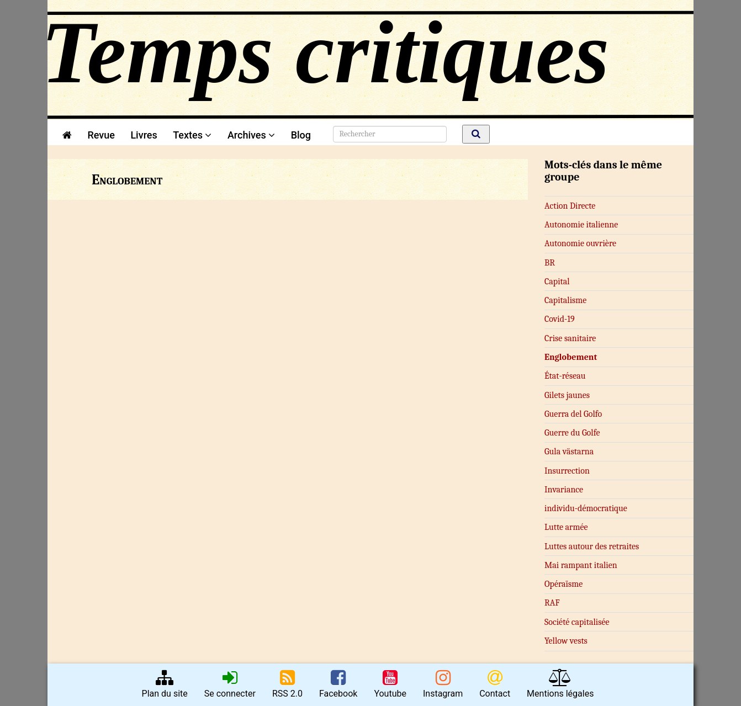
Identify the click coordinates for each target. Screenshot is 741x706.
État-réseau (564, 376)
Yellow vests (565, 641)
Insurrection (567, 471)
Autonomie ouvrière (580, 243)
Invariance (563, 490)
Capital (557, 281)
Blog (303, 135)
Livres (143, 135)
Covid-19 (559, 319)
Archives (251, 135)
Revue (100, 135)
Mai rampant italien (580, 565)
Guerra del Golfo (573, 414)
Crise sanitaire (570, 338)
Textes (192, 135)
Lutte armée (566, 527)
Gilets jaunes (567, 395)
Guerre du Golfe (572, 433)
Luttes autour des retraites (591, 546)
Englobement (570, 357)
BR (549, 263)
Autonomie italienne (581, 225)
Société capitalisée (577, 622)
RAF (552, 603)
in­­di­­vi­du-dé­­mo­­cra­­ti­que (585, 508)
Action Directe (569, 206)
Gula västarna (569, 451)
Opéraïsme (563, 584)
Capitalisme (565, 300)
